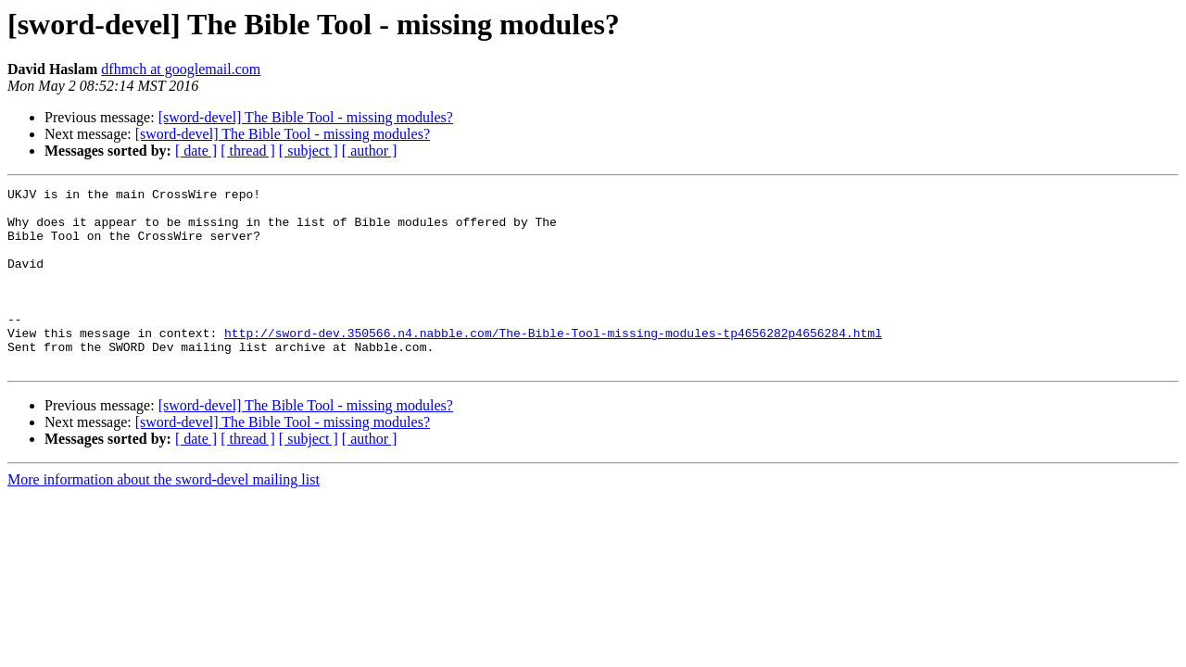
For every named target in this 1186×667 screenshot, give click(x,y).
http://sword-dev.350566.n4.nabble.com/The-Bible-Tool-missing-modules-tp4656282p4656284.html (553, 363)
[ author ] (369, 150)
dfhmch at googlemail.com (180, 69)
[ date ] (196, 150)
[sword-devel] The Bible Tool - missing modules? (305, 117)
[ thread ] (248, 150)
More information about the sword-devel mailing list (163, 515)
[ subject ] (308, 150)
